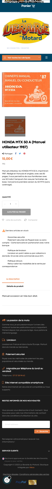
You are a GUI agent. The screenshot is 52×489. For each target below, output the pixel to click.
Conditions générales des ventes (34, 474)
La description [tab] (13, 279)
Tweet (20, 153)
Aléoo (31, 467)
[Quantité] (10, 204)
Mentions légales (10, 474)
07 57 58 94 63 (19, 375)
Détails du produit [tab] (15, 286)
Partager (15, 153)
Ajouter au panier (16, 212)
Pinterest (24, 153)
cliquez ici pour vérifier (13, 461)
